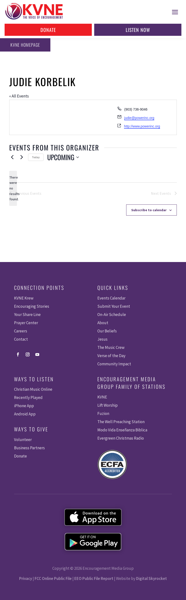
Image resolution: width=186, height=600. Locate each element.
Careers (20, 331)
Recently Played (28, 397)
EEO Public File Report (93, 578)
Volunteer (23, 439)
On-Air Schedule (111, 314)
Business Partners (29, 447)
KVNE (102, 397)
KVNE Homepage (24, 45)
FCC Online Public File (53, 578)
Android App (25, 414)
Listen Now (138, 29)
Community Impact (114, 364)
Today (36, 157)
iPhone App (24, 405)
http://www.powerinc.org (142, 126)
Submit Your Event (113, 306)
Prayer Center (26, 322)
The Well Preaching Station (121, 421)
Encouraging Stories (31, 306)
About (102, 322)
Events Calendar (111, 298)
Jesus (102, 339)
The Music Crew (110, 347)
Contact (21, 339)
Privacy (25, 578)
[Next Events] (21, 157)
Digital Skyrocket (151, 578)
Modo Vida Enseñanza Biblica (122, 430)
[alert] (13, 188)
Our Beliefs (107, 331)
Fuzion (103, 413)
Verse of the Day (111, 355)
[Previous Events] (12, 157)
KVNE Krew (23, 298)
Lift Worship (107, 405)
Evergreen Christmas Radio (120, 438)
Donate (48, 29)
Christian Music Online (33, 389)
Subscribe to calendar (149, 210)
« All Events (19, 96)
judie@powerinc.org (139, 118)
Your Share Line (27, 314)
